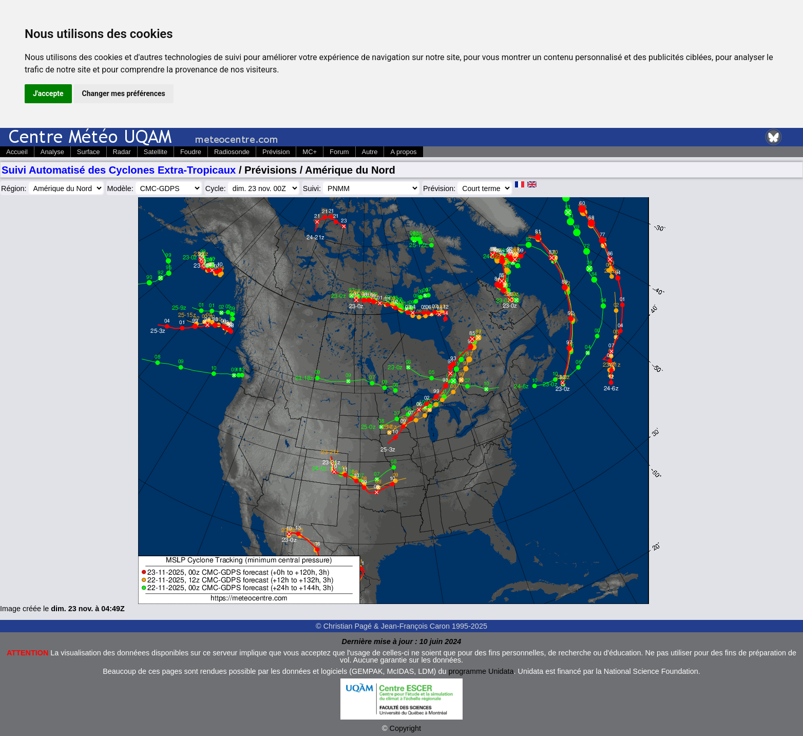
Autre (370, 152)
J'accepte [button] (48, 93)
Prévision (276, 152)
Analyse (52, 152)
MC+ (309, 152)
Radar (122, 152)
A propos (403, 152)
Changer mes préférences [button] (123, 93)
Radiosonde (232, 152)
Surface (88, 152)
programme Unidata (480, 671)
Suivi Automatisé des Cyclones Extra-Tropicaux (119, 170)
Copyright (406, 728)
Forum (339, 152)
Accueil (17, 152)
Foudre (190, 152)
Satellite (155, 152)
